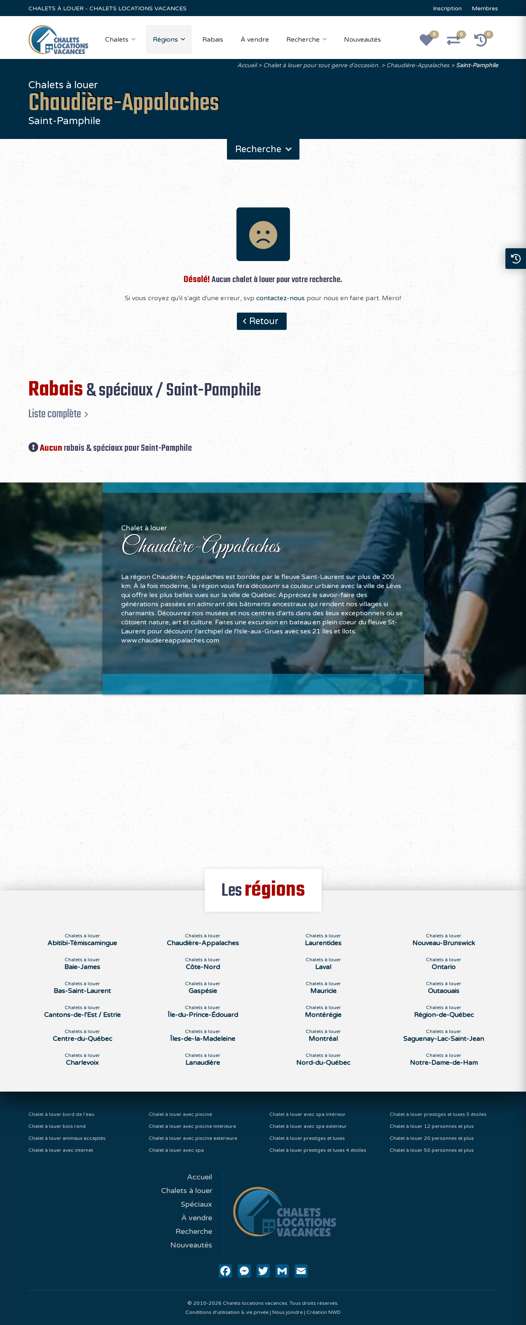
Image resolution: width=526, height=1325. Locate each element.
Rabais (212, 39)
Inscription (447, 8)
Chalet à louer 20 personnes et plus (432, 1138)
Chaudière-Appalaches (417, 65)
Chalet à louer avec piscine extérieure (193, 1138)
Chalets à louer (186, 1190)
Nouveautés (362, 39)
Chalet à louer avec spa (176, 1150)
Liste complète (54, 414)
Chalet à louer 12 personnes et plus (432, 1126)
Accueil (247, 65)
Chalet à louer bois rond (57, 1126)
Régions (165, 39)
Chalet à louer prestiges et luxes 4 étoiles (317, 1150)
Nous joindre (287, 1312)
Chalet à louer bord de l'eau (61, 1114)
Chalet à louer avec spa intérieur (307, 1114)
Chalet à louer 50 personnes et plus (432, 1150)
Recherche (303, 39)
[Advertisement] (263, 777)
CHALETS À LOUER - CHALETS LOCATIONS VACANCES (107, 8)
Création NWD (323, 1312)
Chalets (117, 39)
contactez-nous (280, 298)
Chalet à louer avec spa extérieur (308, 1126)
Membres (485, 8)
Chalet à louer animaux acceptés (66, 1138)
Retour (263, 321)
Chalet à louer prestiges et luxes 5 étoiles (438, 1114)
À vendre (255, 39)
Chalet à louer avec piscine (180, 1114)
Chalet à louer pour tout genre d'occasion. (321, 65)
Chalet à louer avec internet (60, 1150)
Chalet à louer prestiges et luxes (307, 1138)
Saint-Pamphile (477, 65)
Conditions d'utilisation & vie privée (227, 1312)
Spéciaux (196, 1204)
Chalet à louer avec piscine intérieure (192, 1126)
